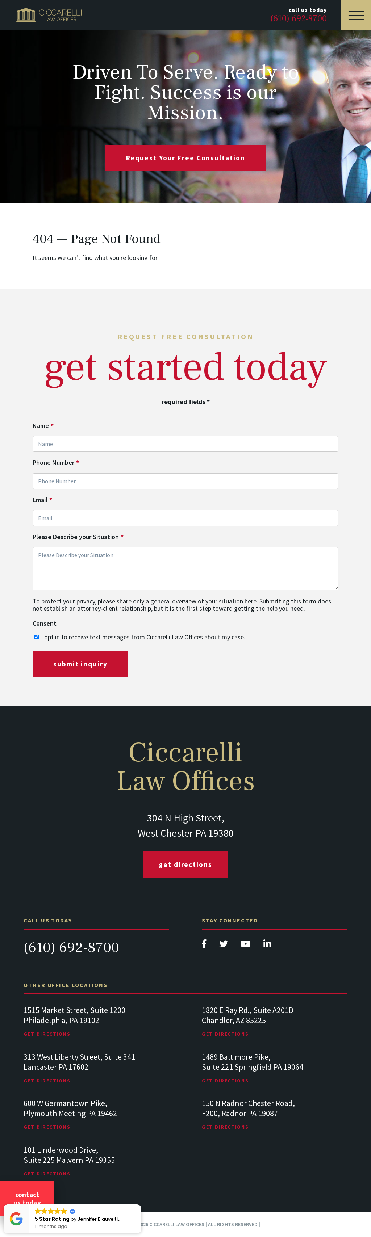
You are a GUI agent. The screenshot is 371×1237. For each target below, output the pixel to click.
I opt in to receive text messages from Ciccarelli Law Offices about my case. (143, 637)
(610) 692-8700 (71, 947)
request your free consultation (185, 157)
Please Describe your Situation (78, 536)
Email (42, 500)
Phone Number (56, 462)
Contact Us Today (27, 1198)
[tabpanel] (96, 1028)
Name (43, 425)
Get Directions (185, 864)
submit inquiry (80, 664)
